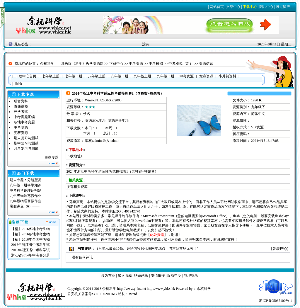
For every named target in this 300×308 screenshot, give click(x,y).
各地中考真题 (24, 122)
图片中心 (266, 7)
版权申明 (174, 275)
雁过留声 (283, 7)
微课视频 (21, 106)
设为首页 (108, 275)
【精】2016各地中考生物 (30, 229)
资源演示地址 (95, 120)
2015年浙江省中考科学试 (30, 245)
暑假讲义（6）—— (25, 206)
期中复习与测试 (26, 143)
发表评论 (280, 249)
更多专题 (52, 157)
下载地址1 (74, 156)
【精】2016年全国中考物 (30, 239)
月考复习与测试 (26, 149)
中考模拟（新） (180, 64)
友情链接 (158, 275)
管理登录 (191, 275)
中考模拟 (156, 64)
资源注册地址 (118, 120)
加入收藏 (125, 275)
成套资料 (21, 101)
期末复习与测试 (26, 138)
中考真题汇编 (24, 117)
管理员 (130, 235)
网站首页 (217, 7)
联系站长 (141, 275)
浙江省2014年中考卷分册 (30, 255)
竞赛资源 (21, 133)
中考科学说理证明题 (25, 190)
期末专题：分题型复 (25, 180)
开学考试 (21, 112)
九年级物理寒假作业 (25, 196)
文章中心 (233, 7)
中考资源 (136, 64)
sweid (133, 294)
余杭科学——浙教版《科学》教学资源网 (71, 64)
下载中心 (250, 7)
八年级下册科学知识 (25, 185)
